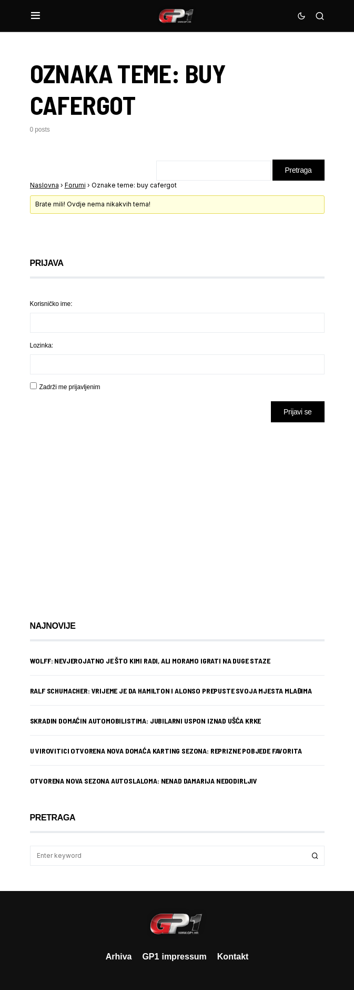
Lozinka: (42, 345)
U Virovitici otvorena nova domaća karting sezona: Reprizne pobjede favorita (166, 750)
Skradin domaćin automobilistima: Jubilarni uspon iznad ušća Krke (145, 720)
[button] (35, 15)
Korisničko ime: (51, 304)
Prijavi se (297, 411)
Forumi (75, 185)
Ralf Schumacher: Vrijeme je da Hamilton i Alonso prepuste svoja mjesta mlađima (171, 690)
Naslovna (44, 185)
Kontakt (233, 956)
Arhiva (119, 956)
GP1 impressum (174, 956)
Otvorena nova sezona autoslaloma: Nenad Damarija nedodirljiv (144, 780)
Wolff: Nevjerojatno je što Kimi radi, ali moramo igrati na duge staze (150, 660)
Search (315, 855)
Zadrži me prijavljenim (69, 387)
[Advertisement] (114, 513)
